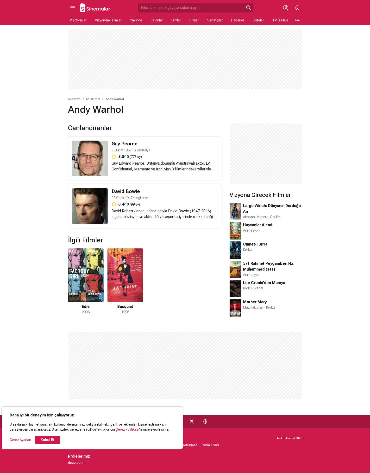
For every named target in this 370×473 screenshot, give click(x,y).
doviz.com (75, 463)
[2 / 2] (125, 281)
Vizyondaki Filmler (108, 20)
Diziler (194, 20)
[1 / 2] (86, 281)
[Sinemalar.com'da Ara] (191, 8)
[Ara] (248, 8)
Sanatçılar (215, 20)
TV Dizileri (280, 20)
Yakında (136, 20)
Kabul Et (47, 440)
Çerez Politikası (127, 429)
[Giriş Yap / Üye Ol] (286, 8)
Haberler (237, 20)
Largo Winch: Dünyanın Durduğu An (272, 208)
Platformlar (78, 20)
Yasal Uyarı (210, 445)
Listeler (258, 20)
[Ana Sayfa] (95, 8)
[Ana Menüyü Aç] (73, 8)
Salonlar (157, 20)
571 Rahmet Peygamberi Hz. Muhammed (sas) (269, 266)
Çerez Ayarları (20, 440)
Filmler (176, 20)
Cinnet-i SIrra (255, 244)
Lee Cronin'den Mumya (264, 282)
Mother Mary (255, 302)
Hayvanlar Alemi (257, 225)
